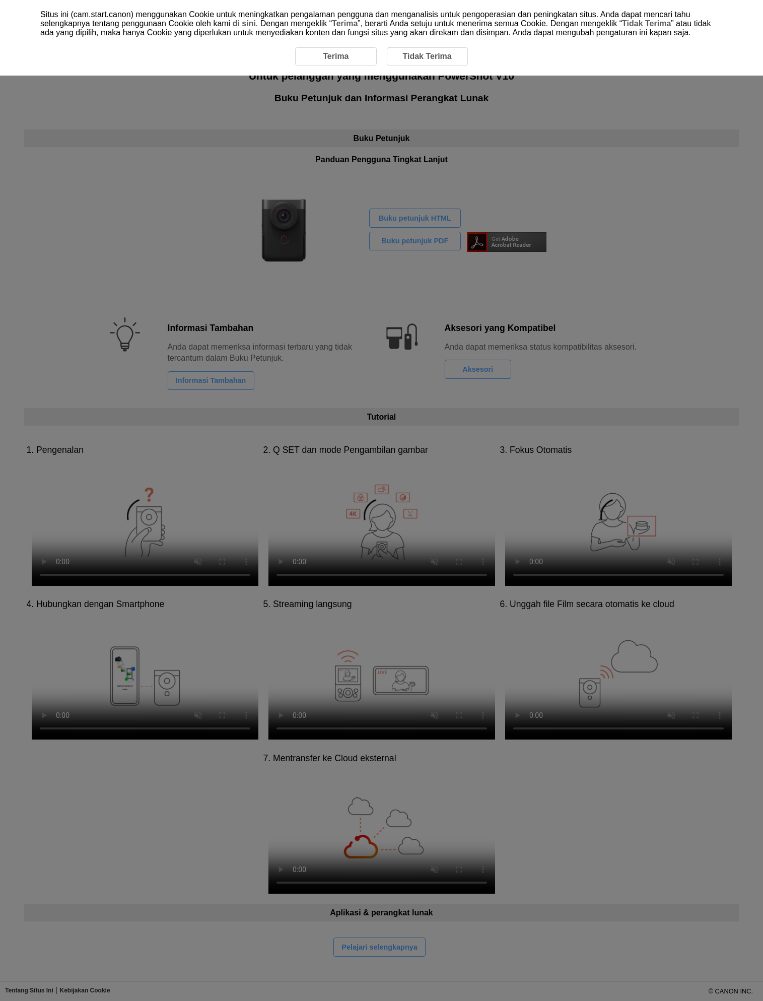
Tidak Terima (646, 23)
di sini (244, 23)
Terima (345, 23)
